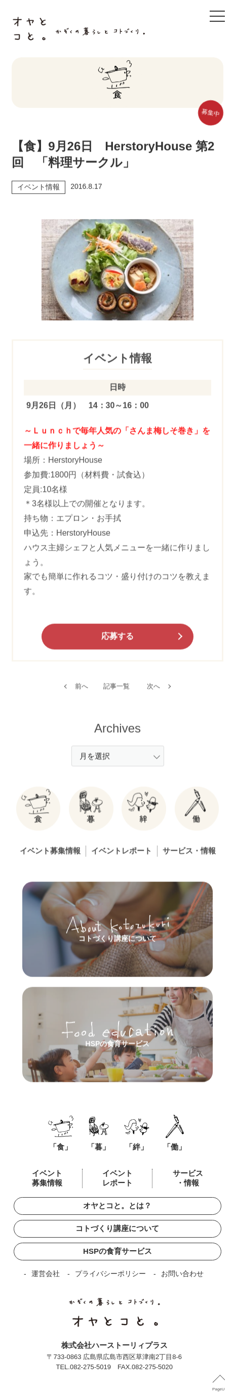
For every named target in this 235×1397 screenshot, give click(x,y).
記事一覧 (116, 695)
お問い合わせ (182, 1273)
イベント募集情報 (50, 860)
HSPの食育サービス (117, 1251)
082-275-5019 (90, 1367)
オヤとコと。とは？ (117, 1205)
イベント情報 (38, 189)
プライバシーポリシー (110, 1273)
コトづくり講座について (117, 1228)
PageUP (219, 1389)
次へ (153, 695)
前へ (81, 695)
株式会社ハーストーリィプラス (114, 1345)
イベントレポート (121, 860)
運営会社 (45, 1273)
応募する (117, 645)
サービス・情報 (189, 860)
